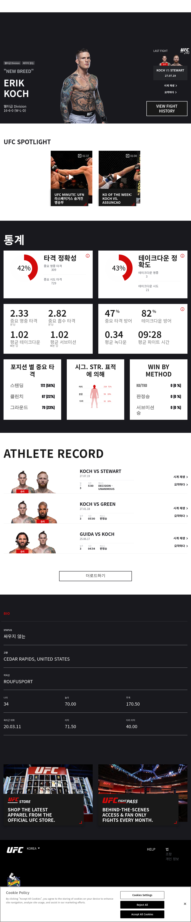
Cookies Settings (142, 895)
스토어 (169, 14)
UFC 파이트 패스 (147, 14)
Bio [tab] (7, 613)
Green (107, 504)
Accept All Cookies (142, 914)
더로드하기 (95, 576)
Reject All (142, 905)
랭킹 (25, 14)
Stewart (110, 471)
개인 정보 (172, 858)
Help (151, 849)
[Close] (185, 904)
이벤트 (11, 14)
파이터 (41, 14)
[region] (95, 904)
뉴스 (55, 14)
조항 (169, 853)
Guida (87, 534)
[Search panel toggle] (178, 14)
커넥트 (125, 14)
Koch (86, 471)
